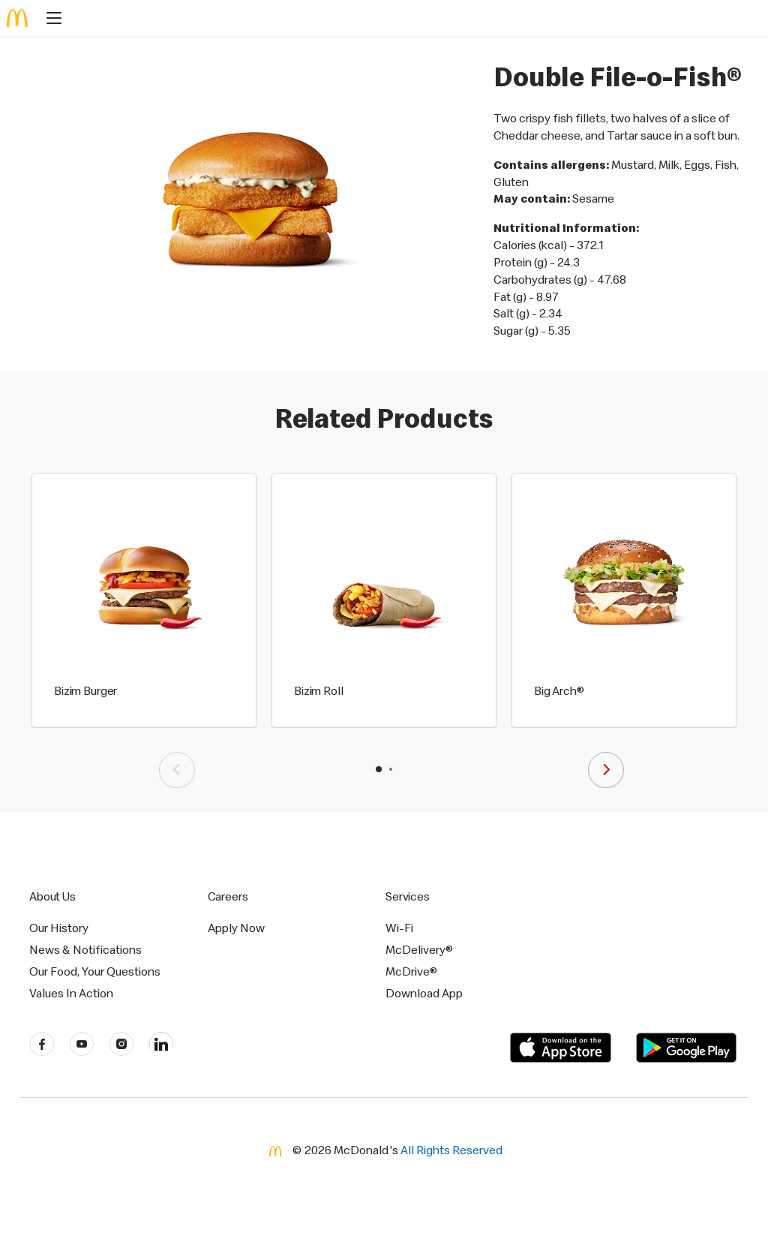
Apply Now (236, 927)
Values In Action (71, 992)
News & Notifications (85, 949)
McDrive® (411, 971)
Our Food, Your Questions (94, 971)
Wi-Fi (399, 927)
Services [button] (408, 896)
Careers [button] (228, 896)
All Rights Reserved (451, 1149)
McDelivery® (419, 949)
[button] (379, 769)
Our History (58, 927)
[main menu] (49, 20)
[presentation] (177, 770)
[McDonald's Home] (18, 18)
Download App (424, 992)
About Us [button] (52, 896)
